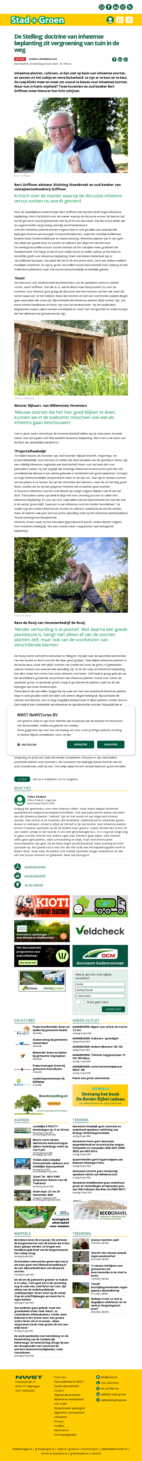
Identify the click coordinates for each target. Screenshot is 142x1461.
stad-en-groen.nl (68, 1449)
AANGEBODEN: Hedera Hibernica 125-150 (97, 1046)
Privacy (58, 1421)
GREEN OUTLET (86, 1020)
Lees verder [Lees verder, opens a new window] (63, 734)
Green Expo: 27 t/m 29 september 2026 (46, 1193)
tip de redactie (34, 885)
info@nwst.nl (109, 1377)
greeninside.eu (79, 1453)
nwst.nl (96, 1453)
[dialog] (71, 730)
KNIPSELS (22, 1233)
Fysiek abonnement (66, 1386)
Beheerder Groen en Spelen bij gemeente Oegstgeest (50, 1054)
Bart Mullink (21, 63)
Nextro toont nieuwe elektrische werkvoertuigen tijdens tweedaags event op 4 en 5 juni (50, 1144)
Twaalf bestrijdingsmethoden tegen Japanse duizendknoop (109, 1287)
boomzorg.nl (90, 1449)
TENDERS (80, 1119)
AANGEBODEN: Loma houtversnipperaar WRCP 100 (97, 1068)
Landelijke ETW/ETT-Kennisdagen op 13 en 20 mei (51, 1128)
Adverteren (61, 1430)
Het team (60, 1403)
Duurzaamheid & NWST (69, 1381)
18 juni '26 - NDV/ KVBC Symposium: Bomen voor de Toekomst (50, 1180)
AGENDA (21, 1119)
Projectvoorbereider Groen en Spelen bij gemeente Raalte (51, 1028)
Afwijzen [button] (80, 744)
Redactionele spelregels (69, 1408)
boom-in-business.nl (54, 1453)
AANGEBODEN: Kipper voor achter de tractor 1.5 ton (100, 1028)
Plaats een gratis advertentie (91, 1078)
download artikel (35, 867)
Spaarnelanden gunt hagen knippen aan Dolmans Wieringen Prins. (97, 1161)
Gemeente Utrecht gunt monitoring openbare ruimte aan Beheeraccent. (95, 1172)
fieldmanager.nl (22, 1449)
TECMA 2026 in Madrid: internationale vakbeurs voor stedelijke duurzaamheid (51, 1163)
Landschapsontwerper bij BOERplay (49, 1080)
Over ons (60, 1377)
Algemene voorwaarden (69, 1412)
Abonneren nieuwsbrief (69, 1399)
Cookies (59, 1426)
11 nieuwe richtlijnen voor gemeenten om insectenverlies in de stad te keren (109, 1270)
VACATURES (24, 1020)
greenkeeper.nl (44, 1449)
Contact (59, 1390)
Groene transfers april (105, 1240)
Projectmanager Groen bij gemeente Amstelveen (49, 1067)
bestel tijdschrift (35, 876)
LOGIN (22, 779)
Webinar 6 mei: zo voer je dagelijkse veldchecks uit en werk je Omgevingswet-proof (108, 1303)
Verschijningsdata (65, 1434)
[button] (26, 745)
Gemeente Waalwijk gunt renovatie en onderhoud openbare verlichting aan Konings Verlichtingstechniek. (96, 1130)
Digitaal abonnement (67, 1395)
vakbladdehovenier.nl (114, 1449)
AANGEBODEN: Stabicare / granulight (95, 1038)
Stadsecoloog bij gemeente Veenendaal (50, 1041)
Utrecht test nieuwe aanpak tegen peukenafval (108, 1254)
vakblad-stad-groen (113, 1394)
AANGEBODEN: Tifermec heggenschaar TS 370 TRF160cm (98, 1056)
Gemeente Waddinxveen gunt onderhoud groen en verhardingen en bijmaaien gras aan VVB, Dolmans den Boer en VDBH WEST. (99, 1186)
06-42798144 (110, 1388)
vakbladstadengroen (114, 1400)
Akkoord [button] (111, 744)
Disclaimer (60, 1417)
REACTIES (22, 788)
